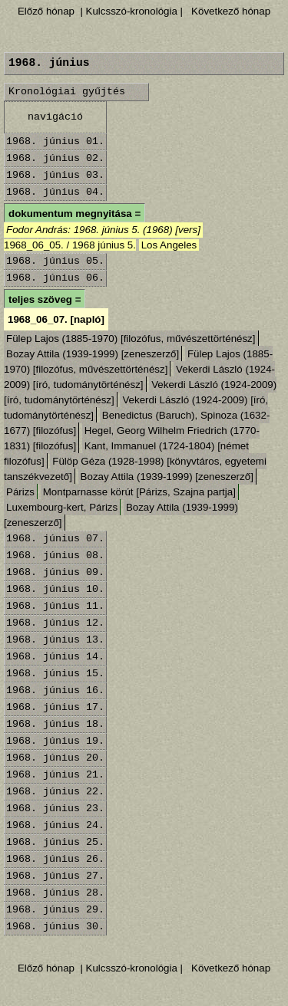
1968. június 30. (55, 926)
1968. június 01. (55, 141)
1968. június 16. (55, 690)
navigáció (55, 117)
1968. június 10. (55, 589)
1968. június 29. (55, 910)
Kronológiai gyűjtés (66, 91)
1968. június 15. (55, 673)
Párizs (20, 492)
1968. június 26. (55, 859)
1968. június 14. (55, 656)
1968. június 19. (55, 741)
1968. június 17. (55, 707)
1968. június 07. (55, 538)
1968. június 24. (55, 825)
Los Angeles (169, 245)
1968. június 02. (55, 158)
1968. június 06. (55, 278)
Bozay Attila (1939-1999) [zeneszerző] (92, 354)
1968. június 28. (55, 893)
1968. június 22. (55, 791)
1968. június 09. (55, 572)
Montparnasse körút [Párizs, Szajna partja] (139, 492)
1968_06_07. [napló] (56, 319)
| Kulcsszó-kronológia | (132, 11)
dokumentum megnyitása (70, 213)
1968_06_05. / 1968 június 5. (70, 245)
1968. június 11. (55, 606)
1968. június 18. (55, 724)
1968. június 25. (55, 842)
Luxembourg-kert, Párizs (62, 507)
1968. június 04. (55, 192)
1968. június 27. (55, 876)
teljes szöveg (40, 299)
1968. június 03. (55, 175)
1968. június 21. (55, 775)
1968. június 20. (55, 758)
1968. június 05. (55, 261)
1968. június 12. (55, 623)
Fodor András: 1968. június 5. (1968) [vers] (103, 229)
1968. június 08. (55, 555)
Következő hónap (229, 11)
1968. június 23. (55, 808)
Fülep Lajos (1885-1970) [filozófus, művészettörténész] (131, 338)
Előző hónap (46, 11)
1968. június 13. (55, 640)
